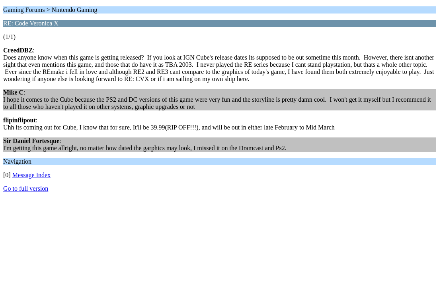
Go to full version (25, 188)
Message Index (31, 175)
